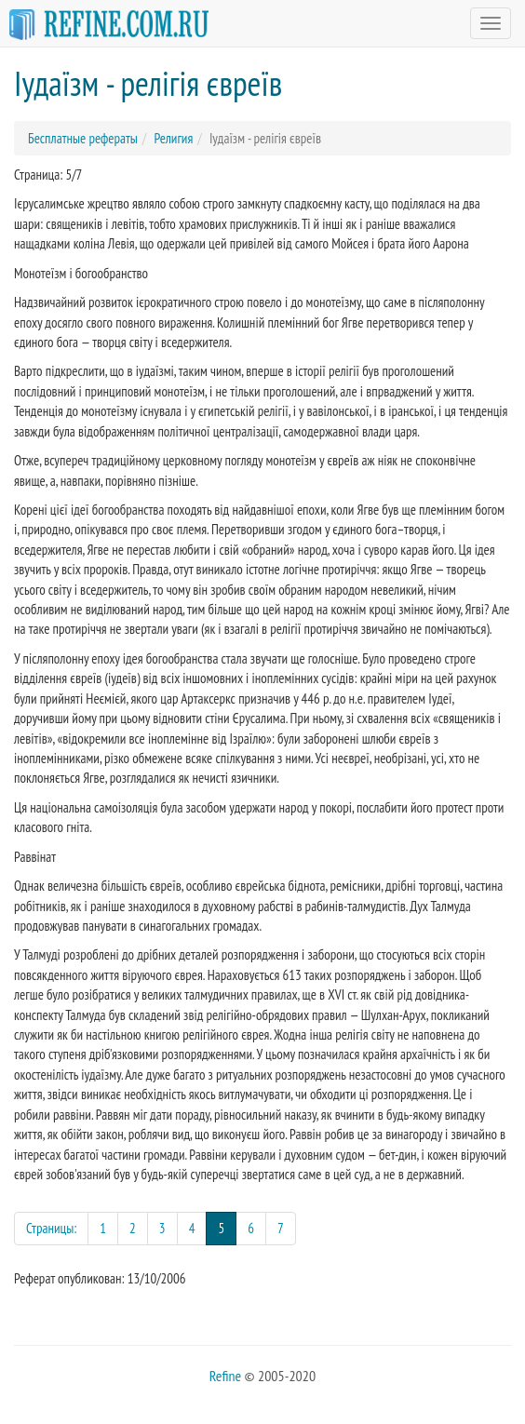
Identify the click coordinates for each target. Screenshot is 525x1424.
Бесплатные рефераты (83, 138)
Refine (225, 1375)
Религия (173, 138)
